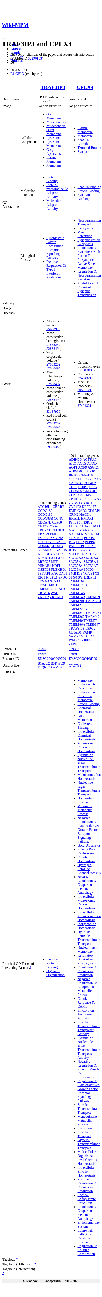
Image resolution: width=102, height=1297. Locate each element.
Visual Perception (85, 234)
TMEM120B (78, 585)
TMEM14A (77, 593)
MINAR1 (44, 565)
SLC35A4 (91, 561)
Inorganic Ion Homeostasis (87, 926)
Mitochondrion (56, 122)
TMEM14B (77, 597)
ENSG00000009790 (52, 658)
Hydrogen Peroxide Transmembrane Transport (89, 937)
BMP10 (89, 471)
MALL (74, 530)
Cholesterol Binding (86, 725)
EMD (54, 534)
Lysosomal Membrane (53, 144)
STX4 (42, 585)
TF (95, 577)
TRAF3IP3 (53, 87)
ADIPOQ (75, 459)
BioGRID (17, 74)
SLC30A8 (91, 558)
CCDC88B (45, 518)
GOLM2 (44, 546)
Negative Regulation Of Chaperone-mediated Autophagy (87, 884)
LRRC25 (44, 561)
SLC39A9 (76, 569)
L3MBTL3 (45, 558)
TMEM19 (93, 597)
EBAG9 (43, 534)
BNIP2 (73, 475)
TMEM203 (93, 601)
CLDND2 (76, 491)
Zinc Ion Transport (84, 1134)
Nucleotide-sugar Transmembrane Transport (89, 788)
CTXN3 (95, 499)
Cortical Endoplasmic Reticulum (87, 1199)
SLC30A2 (76, 558)
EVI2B (43, 538)
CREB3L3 (56, 530)
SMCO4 (89, 569)
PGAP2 (89, 538)
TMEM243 (77, 613)
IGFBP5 (74, 522)
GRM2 (73, 514)
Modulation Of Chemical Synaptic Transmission (88, 289)
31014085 (87, 370)
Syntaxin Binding (84, 197)
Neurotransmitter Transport (89, 222)
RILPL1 (52, 577)
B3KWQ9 (58, 663)
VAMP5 (74, 636)
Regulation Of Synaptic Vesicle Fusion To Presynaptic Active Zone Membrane (89, 257)
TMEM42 (92, 616)
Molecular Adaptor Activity (53, 204)
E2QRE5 (44, 667)
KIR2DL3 (45, 554)
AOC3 (82, 463)
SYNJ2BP (85, 577)
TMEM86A (77, 624)
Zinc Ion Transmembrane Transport (89, 1108)
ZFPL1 (74, 644)
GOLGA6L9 (57, 542)
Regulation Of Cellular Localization (87, 1250)
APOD (92, 463)
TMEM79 (90, 620)
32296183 (35, 58)
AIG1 (73, 463)
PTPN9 (90, 546)
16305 (42, 654)
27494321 (85, 378)
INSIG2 (86, 522)
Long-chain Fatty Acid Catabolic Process (86, 1236)
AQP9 (82, 467)
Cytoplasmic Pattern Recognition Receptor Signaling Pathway (55, 247)
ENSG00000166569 (83, 658)
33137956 (53, 411)
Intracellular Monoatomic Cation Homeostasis (86, 902)
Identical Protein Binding (52, 963)
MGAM (74, 534)
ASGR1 (93, 467)
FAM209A (55, 538)
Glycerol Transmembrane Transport (89, 1144)
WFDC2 (75, 640)
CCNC (58, 518)
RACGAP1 (59, 573)
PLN (72, 542)
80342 (42, 649)
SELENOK (77, 554)
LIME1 (59, 558)
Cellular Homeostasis (86, 859)
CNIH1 (74, 499)
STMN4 (43, 581)
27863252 (53, 345)
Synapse (83, 151)
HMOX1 (87, 518)
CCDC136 (45, 510)
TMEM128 (77, 589)
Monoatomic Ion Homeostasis (89, 776)
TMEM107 (77, 581)
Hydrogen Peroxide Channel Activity (89, 869)
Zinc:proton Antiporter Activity (86, 1014)
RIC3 (41, 577)
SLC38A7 (91, 565)
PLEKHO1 (59, 569)
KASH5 (61, 550)
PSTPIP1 (44, 573)
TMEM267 (77, 616)
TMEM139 (45, 589)
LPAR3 (87, 526)
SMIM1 (74, 573)
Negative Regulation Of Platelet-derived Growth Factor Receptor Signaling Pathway (89, 829)
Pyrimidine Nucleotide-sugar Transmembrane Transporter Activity (89, 1047)
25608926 (53, 329)
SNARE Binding (89, 187)
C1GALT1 (76, 479)
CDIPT (83, 487)
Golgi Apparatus (53, 151)
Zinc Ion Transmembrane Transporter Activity (89, 1028)
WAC (55, 593)
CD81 (73, 487)
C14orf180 (86, 475)
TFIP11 (52, 585)
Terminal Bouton (89, 147)
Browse (15, 49)
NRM (95, 534)
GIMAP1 (94, 510)
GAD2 (82, 510)
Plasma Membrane (53, 159)
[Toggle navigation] (3, 38)
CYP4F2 (75, 506)
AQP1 (73, 467)
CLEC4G (90, 491)
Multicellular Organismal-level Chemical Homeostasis (88, 1157)
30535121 (85, 390)
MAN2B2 (86, 530)
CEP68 (57, 522)
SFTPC (90, 554)
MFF (54, 561)
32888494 (53, 348)
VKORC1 (88, 636)
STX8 (73, 577)
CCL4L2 (90, 483)
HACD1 (85, 514)
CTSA (84, 499)
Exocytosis (85, 228)
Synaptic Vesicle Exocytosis (89, 242)
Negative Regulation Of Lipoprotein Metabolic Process (87, 986)
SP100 (63, 577)
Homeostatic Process (86, 800)
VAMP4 (88, 632)
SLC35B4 (76, 565)
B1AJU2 (44, 663)
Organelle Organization (55, 973)
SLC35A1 (76, 561)
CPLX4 (84, 87)
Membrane (53, 165)
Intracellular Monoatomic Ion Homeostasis (89, 916)
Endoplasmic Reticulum (87, 686)
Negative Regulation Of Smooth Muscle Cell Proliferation (89, 1069)
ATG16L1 (45, 506)
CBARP (58, 506)
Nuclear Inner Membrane (87, 949)
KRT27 (58, 554)
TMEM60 (76, 620)
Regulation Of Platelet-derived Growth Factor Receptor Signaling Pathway (89, 1091)
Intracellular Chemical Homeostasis (86, 735)
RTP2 (73, 550)
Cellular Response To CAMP (86, 1002)
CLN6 (73, 495)
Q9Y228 (57, 667)
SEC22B (84, 550)
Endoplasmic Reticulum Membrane (87, 696)
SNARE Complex (84, 142)
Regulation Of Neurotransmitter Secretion (89, 275)
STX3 (95, 573)
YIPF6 (86, 640)
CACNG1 (76, 483)
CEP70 (43, 526)
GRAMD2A (46, 550)
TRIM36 (44, 593)
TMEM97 (93, 624)
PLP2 (80, 542)
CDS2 (93, 487)
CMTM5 (84, 495)
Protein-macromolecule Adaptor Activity (57, 191)
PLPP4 (89, 542)
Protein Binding (52, 179)
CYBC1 (86, 503)
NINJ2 (85, 534)
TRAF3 (59, 589)
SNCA (85, 573)
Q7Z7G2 (75, 665)
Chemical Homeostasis (86, 710)
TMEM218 (77, 605)
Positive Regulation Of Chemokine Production (87, 1185)
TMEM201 (77, 601)
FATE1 (43, 542)
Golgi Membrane (53, 116)
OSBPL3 (44, 569)
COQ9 (53, 526)
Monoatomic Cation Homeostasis (86, 747)
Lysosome (53, 138)
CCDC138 (45, 514)
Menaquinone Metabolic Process (87, 1120)
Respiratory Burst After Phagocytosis (87, 959)
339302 (74, 649)
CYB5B (74, 503)
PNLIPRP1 (77, 546)
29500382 (53, 447)
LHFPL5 (75, 526)
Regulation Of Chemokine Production (87, 971)
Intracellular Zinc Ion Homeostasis (86, 1171)
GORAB (57, 546)
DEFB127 (89, 506)
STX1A (55, 581)
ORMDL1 (76, 538)
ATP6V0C (76, 471)
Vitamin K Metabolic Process (85, 810)
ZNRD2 (43, 597)
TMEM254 (93, 613)
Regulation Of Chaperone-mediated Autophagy (87, 1212)
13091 (73, 654)
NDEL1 (57, 565)
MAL (97, 526)
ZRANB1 (56, 597)
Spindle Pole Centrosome (86, 851)
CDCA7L (44, 522)
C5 (99, 479)
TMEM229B (78, 609)
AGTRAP (89, 459)
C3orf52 (90, 479)
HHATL (74, 518)
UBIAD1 (75, 632)
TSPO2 (90, 628)
